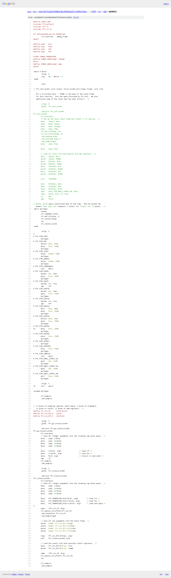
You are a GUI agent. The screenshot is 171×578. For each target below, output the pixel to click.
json (167, 574)
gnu (29, 11)
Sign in (166, 4)
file (76, 17)
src (99, 11)
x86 (105, 11)
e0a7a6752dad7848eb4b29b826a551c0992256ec (63, 11)
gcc (35, 11)
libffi (93, 11)
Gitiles (14, 574)
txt (161, 574)
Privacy (21, 574)
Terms (27, 574)
